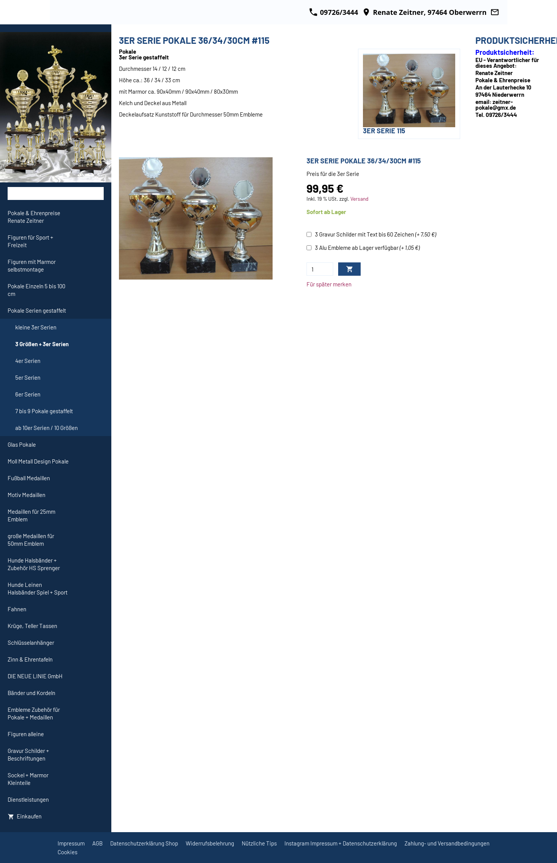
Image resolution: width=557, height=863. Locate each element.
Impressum (71, 843)
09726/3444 (333, 12)
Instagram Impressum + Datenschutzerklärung (340, 843)
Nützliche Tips (259, 843)
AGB (97, 843)
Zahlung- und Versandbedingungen (447, 843)
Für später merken (329, 284)
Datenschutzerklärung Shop (144, 843)
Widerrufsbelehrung (210, 843)
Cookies (67, 852)
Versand (359, 198)
